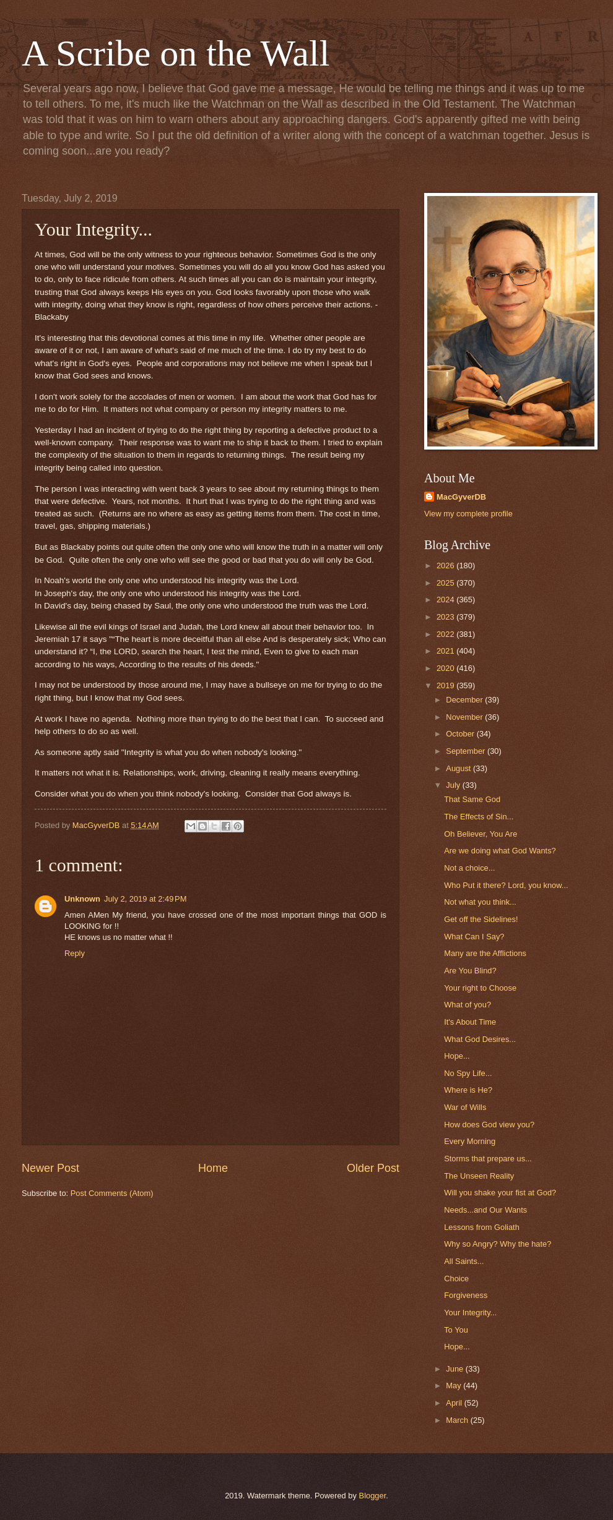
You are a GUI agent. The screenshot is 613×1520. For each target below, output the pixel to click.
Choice (456, 1278)
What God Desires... (480, 1039)
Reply (74, 953)
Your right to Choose (480, 988)
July (454, 785)
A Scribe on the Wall (175, 53)
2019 (446, 685)
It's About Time (470, 1022)
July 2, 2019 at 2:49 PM (145, 898)
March (458, 1420)
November (465, 717)
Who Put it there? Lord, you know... (506, 885)
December (465, 699)
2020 (446, 668)
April (455, 1402)
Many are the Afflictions (485, 953)
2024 (446, 599)
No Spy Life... (468, 1073)
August (459, 768)
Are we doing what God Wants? (500, 850)
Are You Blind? (470, 970)
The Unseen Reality (479, 1176)
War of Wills (465, 1107)
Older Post (373, 1168)
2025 (446, 582)
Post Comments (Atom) (112, 1193)
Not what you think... (480, 902)
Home (213, 1168)
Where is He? (468, 1090)
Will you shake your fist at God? (500, 1192)
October (461, 733)
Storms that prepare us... (488, 1158)
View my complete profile (468, 513)
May (454, 1385)
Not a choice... (469, 868)
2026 (446, 565)
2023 (446, 616)
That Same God (472, 799)
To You (456, 1329)
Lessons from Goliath (482, 1227)
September (466, 751)
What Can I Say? (474, 936)
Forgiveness (465, 1295)
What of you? (467, 1004)
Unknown (82, 898)
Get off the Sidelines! (481, 919)
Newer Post (50, 1168)
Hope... (457, 1056)
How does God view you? (489, 1124)
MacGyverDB (461, 497)
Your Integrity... (470, 1312)
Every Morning (469, 1141)
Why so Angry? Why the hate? (497, 1244)
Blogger (372, 1495)
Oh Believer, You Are (480, 834)
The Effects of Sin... (478, 816)
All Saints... (464, 1261)
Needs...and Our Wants (485, 1210)
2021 (446, 650)
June (456, 1368)
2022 (446, 634)
